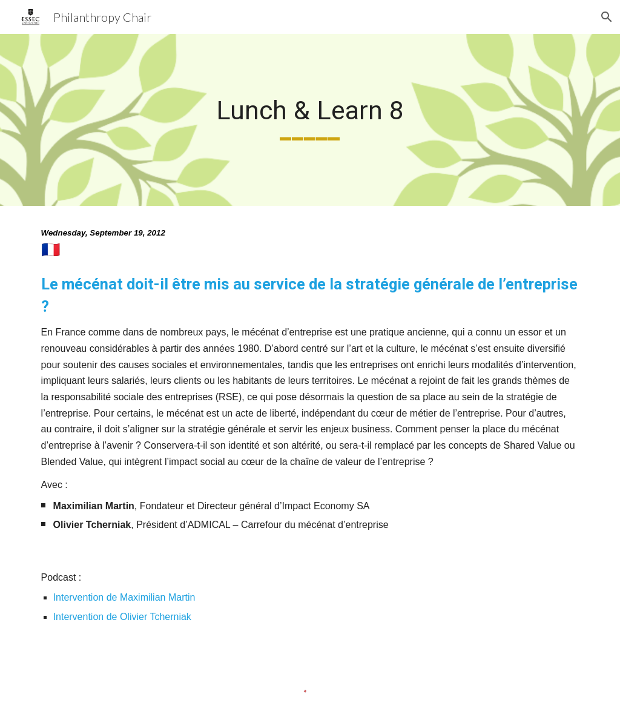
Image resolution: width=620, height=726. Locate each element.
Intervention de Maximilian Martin (124, 597)
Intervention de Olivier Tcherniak (123, 617)
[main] (310, 120)
